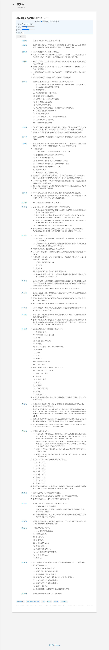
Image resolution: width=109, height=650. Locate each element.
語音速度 (19, 27)
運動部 (49, 601)
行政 (43, 601)
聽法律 (20, 4)
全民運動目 (20, 601)
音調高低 (19, 30)
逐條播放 (45, 21)
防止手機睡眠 (28, 24)
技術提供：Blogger (54, 645)
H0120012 (64, 601)
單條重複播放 (54, 21)
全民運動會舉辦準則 (33, 601)
